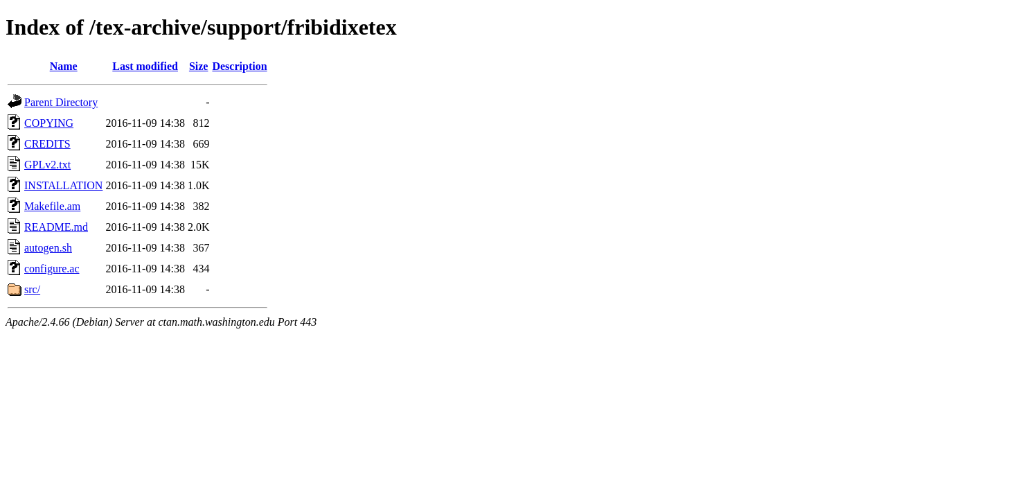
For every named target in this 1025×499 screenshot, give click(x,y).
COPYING (48, 123)
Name (64, 66)
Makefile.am (52, 206)
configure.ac (52, 268)
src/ (32, 289)
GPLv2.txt (47, 164)
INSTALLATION (63, 185)
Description (239, 66)
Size (198, 66)
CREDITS (47, 144)
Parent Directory (61, 102)
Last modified (145, 66)
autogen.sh (48, 248)
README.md (56, 227)
